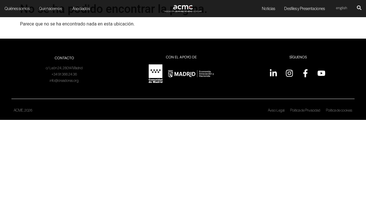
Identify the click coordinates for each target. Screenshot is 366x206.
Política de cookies (339, 110)
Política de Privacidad (305, 110)
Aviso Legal (276, 110)
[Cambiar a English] (341, 8)
